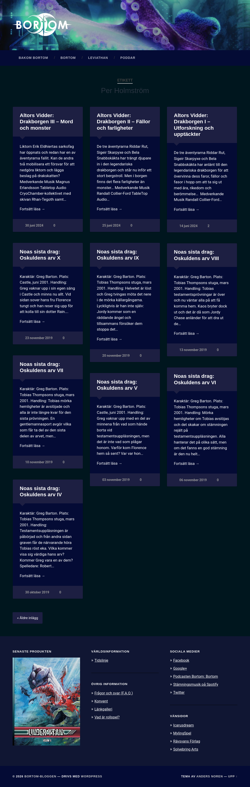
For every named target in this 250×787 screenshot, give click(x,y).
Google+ (180, 669)
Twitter (179, 693)
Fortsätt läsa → (33, 210)
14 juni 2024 (188, 228)
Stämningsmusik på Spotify (197, 685)
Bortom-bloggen (40, 776)
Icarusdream (184, 725)
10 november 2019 (39, 464)
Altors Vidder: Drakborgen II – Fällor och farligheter (123, 123)
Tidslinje (101, 661)
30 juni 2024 (34, 227)
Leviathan (98, 59)
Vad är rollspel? (107, 718)
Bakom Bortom (33, 59)
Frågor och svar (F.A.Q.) (114, 694)
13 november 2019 (193, 352)
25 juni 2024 (111, 227)
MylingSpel (182, 733)
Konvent (101, 702)
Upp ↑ (232, 776)
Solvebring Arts (186, 749)
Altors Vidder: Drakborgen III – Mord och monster (46, 123)
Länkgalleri (103, 710)
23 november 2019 (39, 340)
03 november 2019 (116, 481)
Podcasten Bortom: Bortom (196, 677)
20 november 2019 (116, 357)
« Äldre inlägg (28, 619)
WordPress (91, 776)
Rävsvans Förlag (187, 741)
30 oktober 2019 (37, 594)
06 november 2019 (193, 482)
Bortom (68, 59)
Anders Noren (209, 776)
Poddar (127, 59)
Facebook (181, 661)
